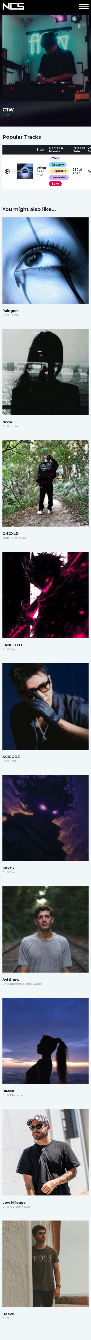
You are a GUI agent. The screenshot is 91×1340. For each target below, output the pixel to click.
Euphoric (59, 171)
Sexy (55, 183)
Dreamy (58, 164)
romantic (59, 177)
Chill (55, 158)
